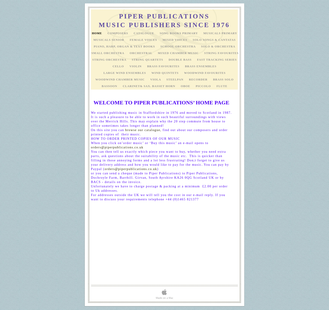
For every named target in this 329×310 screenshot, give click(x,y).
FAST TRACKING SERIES (217, 59)
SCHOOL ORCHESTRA (178, 46)
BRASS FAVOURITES (163, 66)
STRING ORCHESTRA (109, 59)
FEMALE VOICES (144, 39)
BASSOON (110, 86)
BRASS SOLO (223, 79)
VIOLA (156, 79)
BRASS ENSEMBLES (201, 66)
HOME (97, 33)
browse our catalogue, (143, 130)
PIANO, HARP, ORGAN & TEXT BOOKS (125, 46)
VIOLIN (136, 66)
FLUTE (221, 86)
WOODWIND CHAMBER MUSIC (120, 79)
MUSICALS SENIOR (109, 39)
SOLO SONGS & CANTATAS (214, 39)
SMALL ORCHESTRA (108, 53)
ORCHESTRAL (141, 53)
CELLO (119, 66)
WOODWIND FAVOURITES (205, 73)
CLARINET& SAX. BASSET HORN (149, 86)
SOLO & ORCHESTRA (218, 46)
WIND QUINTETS (165, 73)
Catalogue (144, 33)
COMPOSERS (118, 33)
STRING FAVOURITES (221, 53)
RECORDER (198, 79)
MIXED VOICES (175, 39)
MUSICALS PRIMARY (220, 33)
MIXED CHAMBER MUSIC (179, 53)
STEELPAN (175, 79)
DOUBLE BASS (180, 59)
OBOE (186, 86)
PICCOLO (204, 86)
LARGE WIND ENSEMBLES (125, 73)
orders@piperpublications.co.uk (117, 147)
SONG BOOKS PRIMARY (179, 33)
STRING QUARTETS (148, 59)
